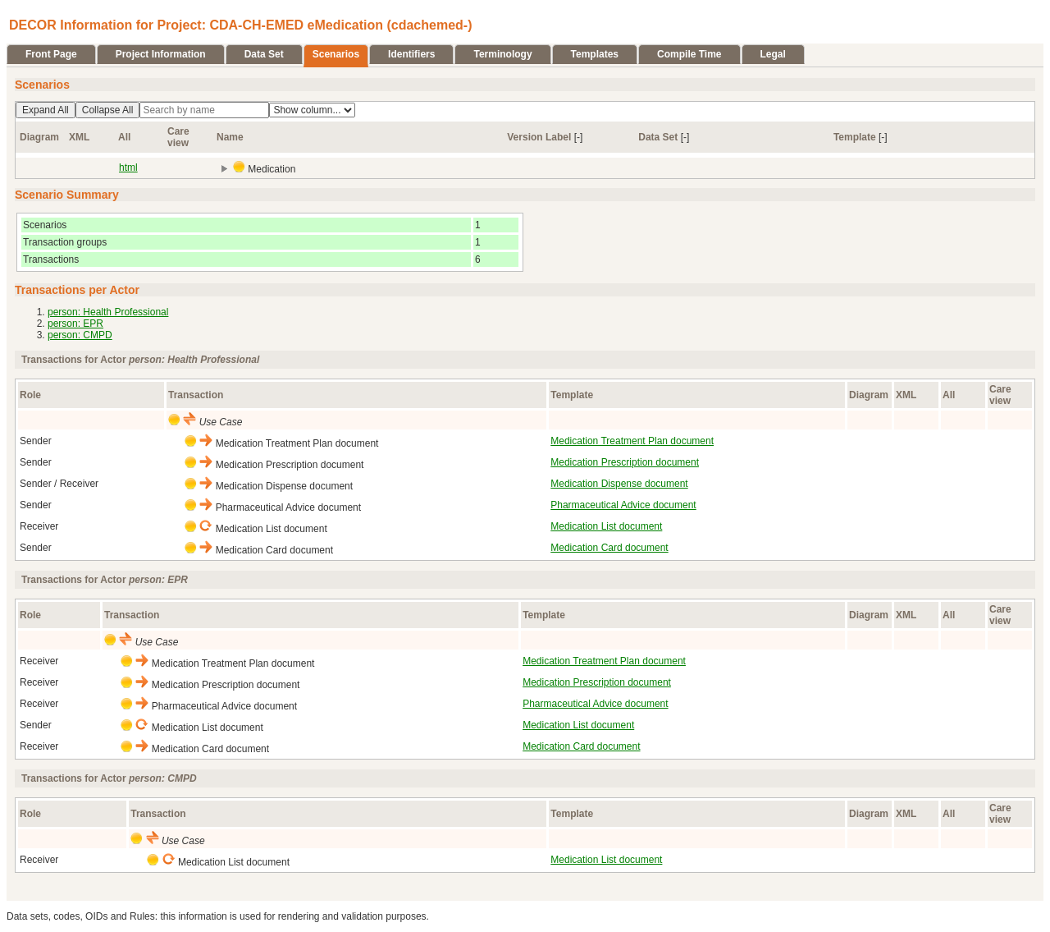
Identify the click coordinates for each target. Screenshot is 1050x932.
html (128, 167)
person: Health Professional (108, 312)
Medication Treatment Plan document (632, 441)
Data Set (264, 54)
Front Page (51, 54)
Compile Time (689, 54)
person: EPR (75, 323)
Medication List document (606, 526)
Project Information (161, 54)
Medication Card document (609, 547)
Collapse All (108, 110)
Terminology (502, 54)
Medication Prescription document (624, 462)
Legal (773, 54)
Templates (595, 54)
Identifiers (411, 54)
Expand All (45, 110)
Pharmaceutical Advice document (623, 505)
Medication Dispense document (618, 483)
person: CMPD (80, 335)
